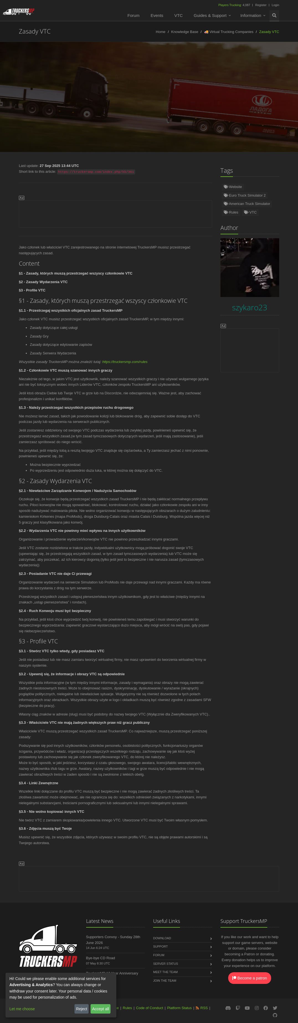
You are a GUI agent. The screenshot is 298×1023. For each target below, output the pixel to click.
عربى (238, 115)
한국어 (215, 115)
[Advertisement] (115, 212)
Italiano (56, 115)
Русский (194, 103)
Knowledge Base (184, 32)
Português (248, 103)
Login (275, 5)
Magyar (192, 115)
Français (220, 103)
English (21, 103)
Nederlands (144, 103)
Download (162, 938)
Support (160, 946)
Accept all (100, 1009)
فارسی (168, 115)
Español (116, 103)
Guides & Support (210, 15)
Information (250, 15)
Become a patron (249, 978)
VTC (178, 15)
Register (260, 5)
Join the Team (164, 980)
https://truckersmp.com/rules (124, 362)
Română (275, 103)
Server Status (165, 963)
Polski (171, 103)
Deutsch (45, 103)
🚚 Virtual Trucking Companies (228, 32)
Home (161, 32)
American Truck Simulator (247, 204)
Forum (133, 15)
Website (233, 187)
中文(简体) (83, 115)
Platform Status (179, 1008)
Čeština (32, 115)
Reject (81, 1009)
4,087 (234, 5)
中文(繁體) (262, 115)
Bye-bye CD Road (100, 958)
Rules (231, 212)
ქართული (142, 115)
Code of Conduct (149, 1008)
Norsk (92, 103)
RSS (204, 1008)
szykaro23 (163, 91)
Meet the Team (165, 972)
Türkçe (70, 103)
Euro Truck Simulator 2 (245, 195)
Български (112, 115)
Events (157, 15)
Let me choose (22, 1009)
